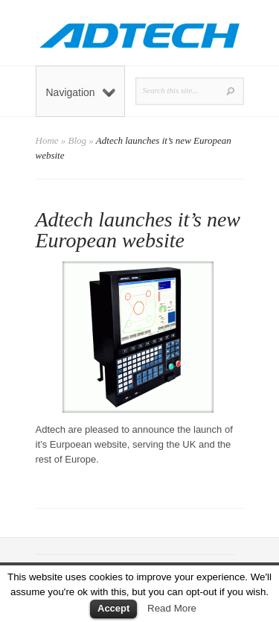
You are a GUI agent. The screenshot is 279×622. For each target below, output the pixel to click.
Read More (171, 608)
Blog (77, 140)
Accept (113, 608)
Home (47, 140)
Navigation (80, 92)
